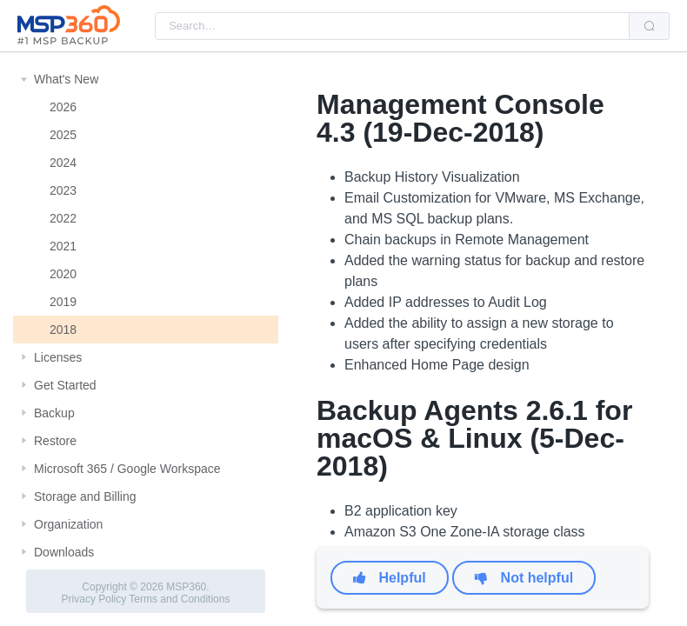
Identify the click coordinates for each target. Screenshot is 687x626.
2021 (63, 246)
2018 (63, 329)
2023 (63, 190)
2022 (63, 218)
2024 (63, 163)
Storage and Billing (85, 496)
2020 (63, 274)
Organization (68, 524)
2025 (63, 135)
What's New (66, 79)
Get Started (65, 385)
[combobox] (392, 26)
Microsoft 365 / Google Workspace (127, 469)
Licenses (58, 357)
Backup (54, 413)
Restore (55, 441)
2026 (63, 107)
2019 (63, 302)
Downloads (64, 552)
